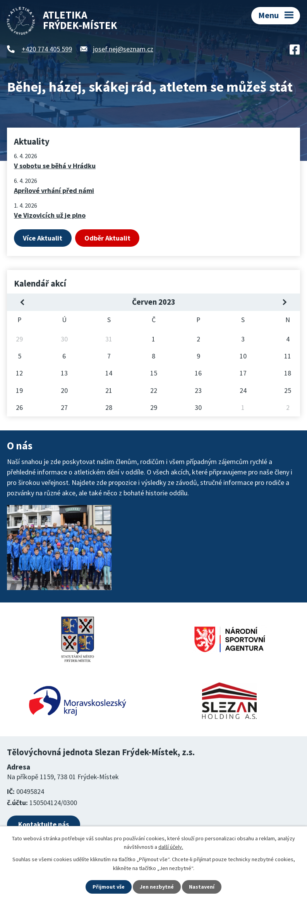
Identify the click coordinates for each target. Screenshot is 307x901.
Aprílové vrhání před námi (54, 190)
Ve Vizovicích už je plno (50, 215)
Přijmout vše (109, 886)
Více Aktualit (42, 238)
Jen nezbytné (157, 886)
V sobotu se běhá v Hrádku (55, 165)
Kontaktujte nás (43, 824)
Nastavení (201, 886)
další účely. (170, 846)
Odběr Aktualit (107, 238)
